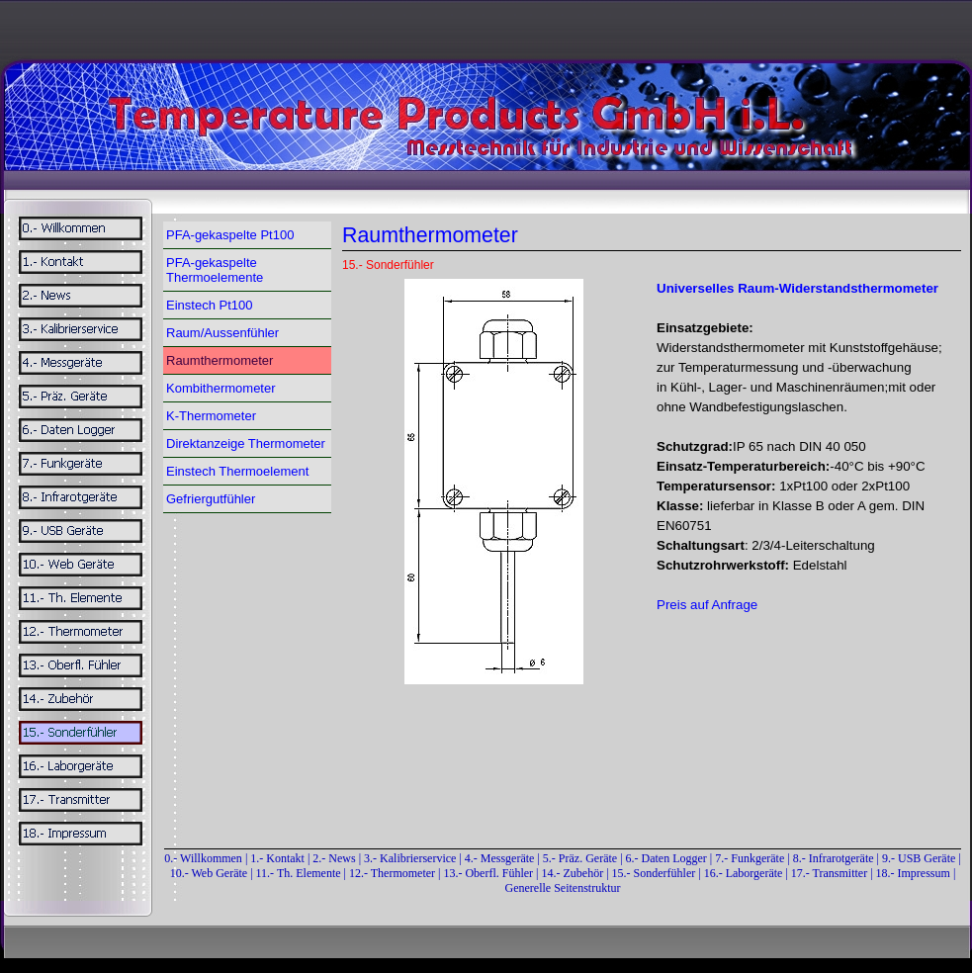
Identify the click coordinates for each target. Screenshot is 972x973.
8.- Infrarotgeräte (833, 858)
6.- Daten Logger (666, 858)
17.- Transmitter (829, 873)
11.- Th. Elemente (298, 873)
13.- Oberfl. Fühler (488, 873)
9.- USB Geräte (918, 858)
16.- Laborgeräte (743, 873)
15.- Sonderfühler (654, 873)
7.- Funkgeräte (749, 858)
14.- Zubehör (574, 873)
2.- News (333, 858)
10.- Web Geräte (208, 873)
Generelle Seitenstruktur (563, 888)
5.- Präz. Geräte (580, 858)
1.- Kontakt (277, 858)
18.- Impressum (913, 873)
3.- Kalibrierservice (411, 858)
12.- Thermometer (392, 873)
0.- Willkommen (204, 858)
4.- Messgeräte (500, 858)
